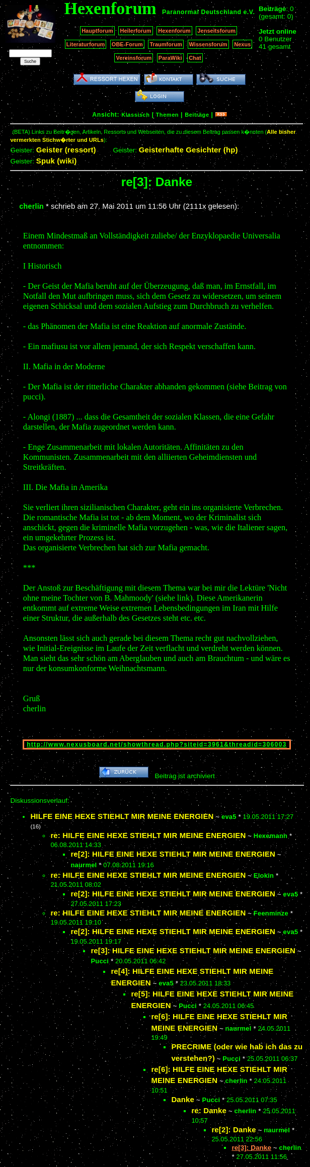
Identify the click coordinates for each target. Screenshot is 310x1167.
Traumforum (165, 44)
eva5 (229, 816)
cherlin (31, 206)
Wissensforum (208, 44)
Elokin (264, 875)
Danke (182, 1099)
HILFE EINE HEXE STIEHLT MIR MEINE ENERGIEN (121, 816)
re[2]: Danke (233, 1129)
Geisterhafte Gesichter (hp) (188, 149)
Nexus (242, 44)
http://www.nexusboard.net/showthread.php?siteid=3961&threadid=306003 (157, 744)
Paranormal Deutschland (202, 12)
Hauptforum (97, 31)
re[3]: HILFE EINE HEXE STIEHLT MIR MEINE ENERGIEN (193, 950)
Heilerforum (135, 31)
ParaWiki (170, 58)
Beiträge (197, 115)
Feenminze (271, 913)
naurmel (83, 865)
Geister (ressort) (66, 149)
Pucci (100, 961)
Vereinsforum (133, 58)
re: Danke (208, 1110)
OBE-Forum (127, 44)
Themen (167, 115)
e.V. (249, 12)
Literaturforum (85, 44)
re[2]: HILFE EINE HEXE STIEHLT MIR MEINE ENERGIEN (172, 854)
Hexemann (270, 836)
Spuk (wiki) (56, 160)
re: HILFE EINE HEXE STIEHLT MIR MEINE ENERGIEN (148, 835)
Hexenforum (174, 31)
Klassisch (135, 115)
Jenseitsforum (216, 31)
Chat (195, 58)
